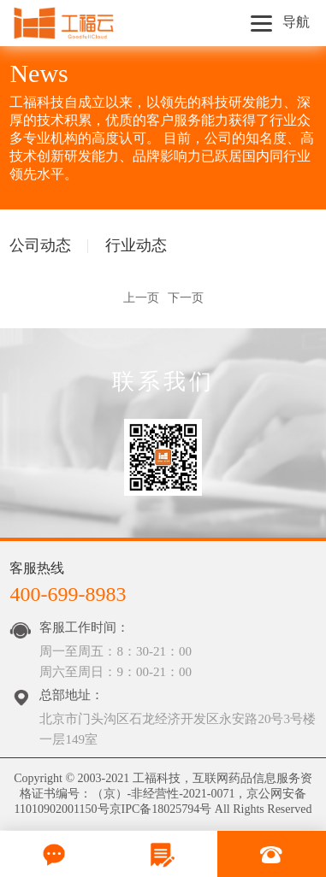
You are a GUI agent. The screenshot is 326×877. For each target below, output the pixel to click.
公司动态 (40, 246)
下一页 (186, 297)
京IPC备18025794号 (161, 809)
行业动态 (136, 246)
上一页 (141, 297)
